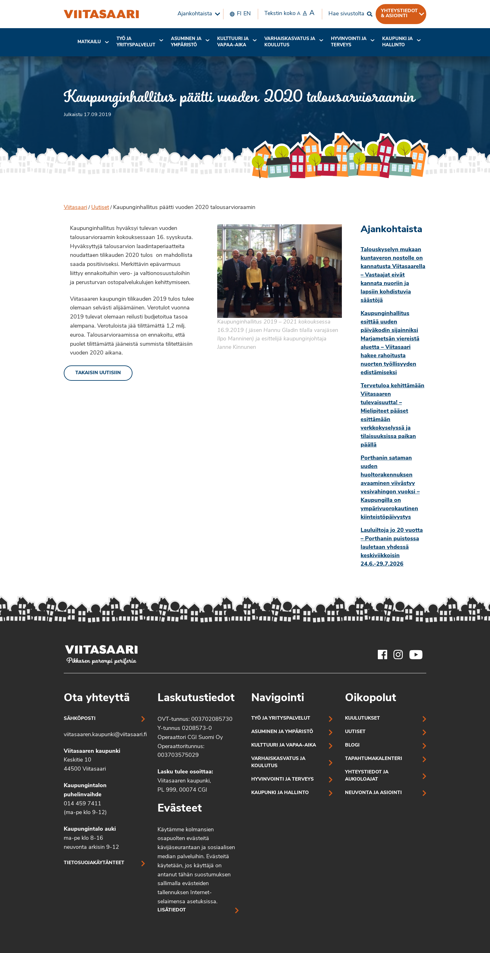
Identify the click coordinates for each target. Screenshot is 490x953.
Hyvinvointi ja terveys (282, 779)
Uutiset (100, 208)
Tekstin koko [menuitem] (289, 13)
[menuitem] (197, 14)
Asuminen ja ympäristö (186, 42)
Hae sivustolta (346, 14)
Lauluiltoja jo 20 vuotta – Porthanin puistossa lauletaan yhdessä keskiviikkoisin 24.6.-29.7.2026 (392, 547)
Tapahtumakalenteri (373, 759)
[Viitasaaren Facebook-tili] (382, 654)
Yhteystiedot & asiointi (399, 13)
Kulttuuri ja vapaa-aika (233, 42)
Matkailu (89, 42)
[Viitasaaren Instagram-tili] (398, 654)
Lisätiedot (172, 910)
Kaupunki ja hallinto (397, 42)
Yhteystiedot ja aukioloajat (366, 776)
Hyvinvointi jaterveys (349, 42)
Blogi (352, 745)
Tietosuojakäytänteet (94, 863)
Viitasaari (75, 208)
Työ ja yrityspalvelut (136, 42)
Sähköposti (80, 718)
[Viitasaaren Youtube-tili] (416, 654)
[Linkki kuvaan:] (279, 287)
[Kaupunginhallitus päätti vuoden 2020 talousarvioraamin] (101, 14)
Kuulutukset (362, 718)
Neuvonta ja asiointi (373, 793)
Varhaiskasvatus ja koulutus (289, 42)
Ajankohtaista (195, 14)
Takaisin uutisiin (98, 373)
